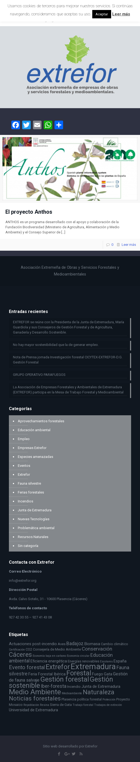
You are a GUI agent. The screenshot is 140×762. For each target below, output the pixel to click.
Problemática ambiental (36, 528)
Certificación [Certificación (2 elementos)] (17, 649)
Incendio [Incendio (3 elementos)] (74, 687)
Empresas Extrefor (32, 448)
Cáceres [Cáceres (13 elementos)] (20, 654)
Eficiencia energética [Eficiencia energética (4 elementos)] (48, 661)
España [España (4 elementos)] (120, 661)
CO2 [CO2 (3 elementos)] (29, 649)
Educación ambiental (34, 430)
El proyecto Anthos (28, 212)
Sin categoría (28, 546)
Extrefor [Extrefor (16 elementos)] (58, 667)
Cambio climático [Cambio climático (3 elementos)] (114, 644)
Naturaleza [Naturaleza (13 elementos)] (98, 692)
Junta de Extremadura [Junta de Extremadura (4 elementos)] (100, 686)
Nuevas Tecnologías (33, 519)
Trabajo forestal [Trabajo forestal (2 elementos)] (83, 705)
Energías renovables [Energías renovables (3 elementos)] (83, 661)
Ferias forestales (31, 492)
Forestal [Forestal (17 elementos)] (78, 673)
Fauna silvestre (29, 483)
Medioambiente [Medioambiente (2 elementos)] (72, 693)
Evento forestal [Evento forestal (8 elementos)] (27, 667)
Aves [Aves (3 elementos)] (62, 644)
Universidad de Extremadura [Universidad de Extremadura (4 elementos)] (33, 709)
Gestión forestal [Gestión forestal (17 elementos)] (64, 679)
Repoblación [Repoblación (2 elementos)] (31, 705)
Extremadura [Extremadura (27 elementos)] (93, 666)
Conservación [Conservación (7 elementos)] (97, 649)
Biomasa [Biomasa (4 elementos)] (92, 643)
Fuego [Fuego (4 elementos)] (97, 674)
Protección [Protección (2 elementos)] (109, 699)
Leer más (129, 245)
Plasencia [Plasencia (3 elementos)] (69, 699)
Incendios (25, 501)
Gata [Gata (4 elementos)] (108, 674)
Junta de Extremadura (35, 510)
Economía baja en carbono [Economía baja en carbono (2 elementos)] (49, 656)
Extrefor (24, 474)
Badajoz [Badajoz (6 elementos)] (75, 643)
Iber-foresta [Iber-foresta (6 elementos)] (53, 686)
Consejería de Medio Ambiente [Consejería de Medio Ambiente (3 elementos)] (57, 649)
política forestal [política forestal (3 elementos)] (89, 699)
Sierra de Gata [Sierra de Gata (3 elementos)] (61, 705)
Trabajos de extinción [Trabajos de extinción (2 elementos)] (108, 705)
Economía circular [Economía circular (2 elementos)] (78, 656)
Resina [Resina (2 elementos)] (44, 705)
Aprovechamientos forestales (41, 421)
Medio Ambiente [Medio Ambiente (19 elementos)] (35, 692)
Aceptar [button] (101, 14)
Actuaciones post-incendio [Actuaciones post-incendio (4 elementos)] (33, 643)
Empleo (24, 439)
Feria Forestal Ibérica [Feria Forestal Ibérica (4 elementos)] (47, 674)
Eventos (24, 466)
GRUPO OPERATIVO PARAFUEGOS (39, 375)
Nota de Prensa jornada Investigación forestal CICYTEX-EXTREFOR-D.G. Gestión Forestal (67, 359)
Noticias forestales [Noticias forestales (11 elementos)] (35, 698)
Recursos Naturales (33, 537)
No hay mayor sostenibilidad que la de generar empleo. (56, 345)
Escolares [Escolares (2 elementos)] (106, 661)
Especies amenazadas (35, 457)
